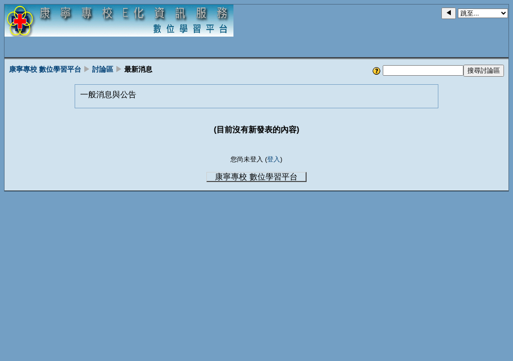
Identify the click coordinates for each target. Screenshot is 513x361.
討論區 (102, 69)
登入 (273, 159)
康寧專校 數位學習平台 (45, 69)
